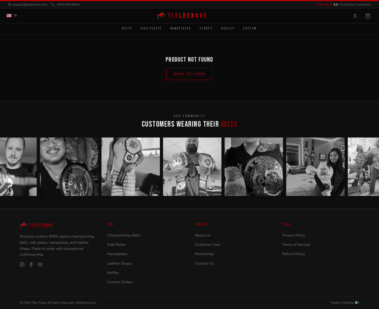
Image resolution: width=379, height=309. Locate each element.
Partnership (204, 254)
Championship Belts (123, 235)
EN (11, 16)
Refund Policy (293, 254)
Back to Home (189, 74)
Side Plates (151, 29)
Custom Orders (120, 282)
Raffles (228, 29)
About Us (202, 235)
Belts (127, 29)
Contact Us (204, 263)
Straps (206, 29)
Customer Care (207, 244)
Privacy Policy (293, 235)
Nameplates (180, 29)
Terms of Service (296, 244)
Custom (250, 29)
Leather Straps (119, 263)
